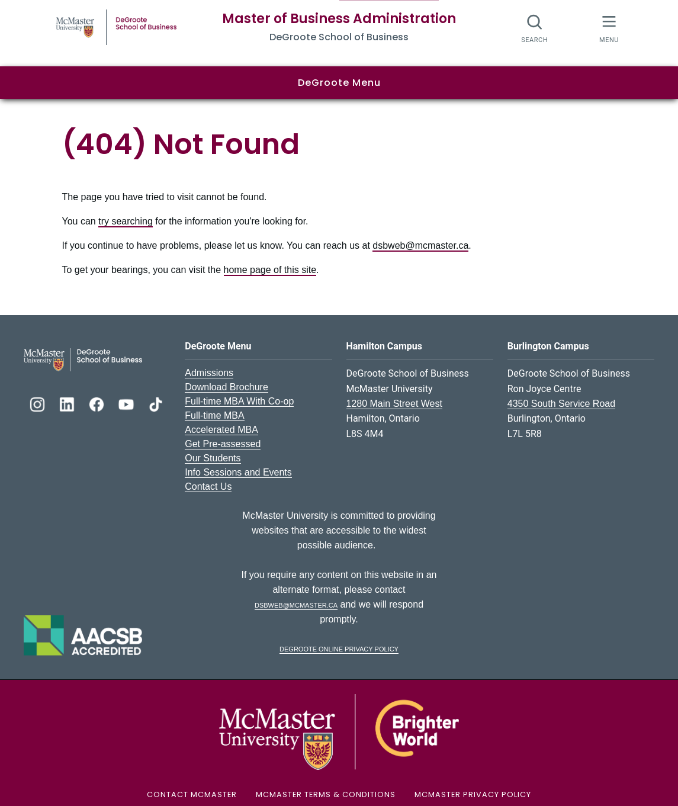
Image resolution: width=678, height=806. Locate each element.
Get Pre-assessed (223, 444)
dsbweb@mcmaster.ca (420, 245)
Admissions (209, 373)
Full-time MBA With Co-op (239, 401)
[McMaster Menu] (609, 28)
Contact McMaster (192, 794)
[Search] (535, 28)
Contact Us (208, 486)
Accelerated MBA (221, 430)
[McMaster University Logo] (338, 731)
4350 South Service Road (561, 404)
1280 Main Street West (394, 404)
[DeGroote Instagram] (38, 403)
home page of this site (270, 270)
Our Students (212, 458)
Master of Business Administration (339, 18)
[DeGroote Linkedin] (68, 403)
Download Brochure (226, 387)
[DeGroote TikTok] (155, 403)
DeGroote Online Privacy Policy (339, 648)
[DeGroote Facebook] (98, 403)
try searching (125, 221)
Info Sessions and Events (238, 472)
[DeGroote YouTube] (127, 403)
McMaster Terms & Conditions (326, 794)
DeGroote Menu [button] (339, 82)
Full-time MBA (214, 415)
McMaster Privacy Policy (472, 794)
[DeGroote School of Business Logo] (83, 359)
